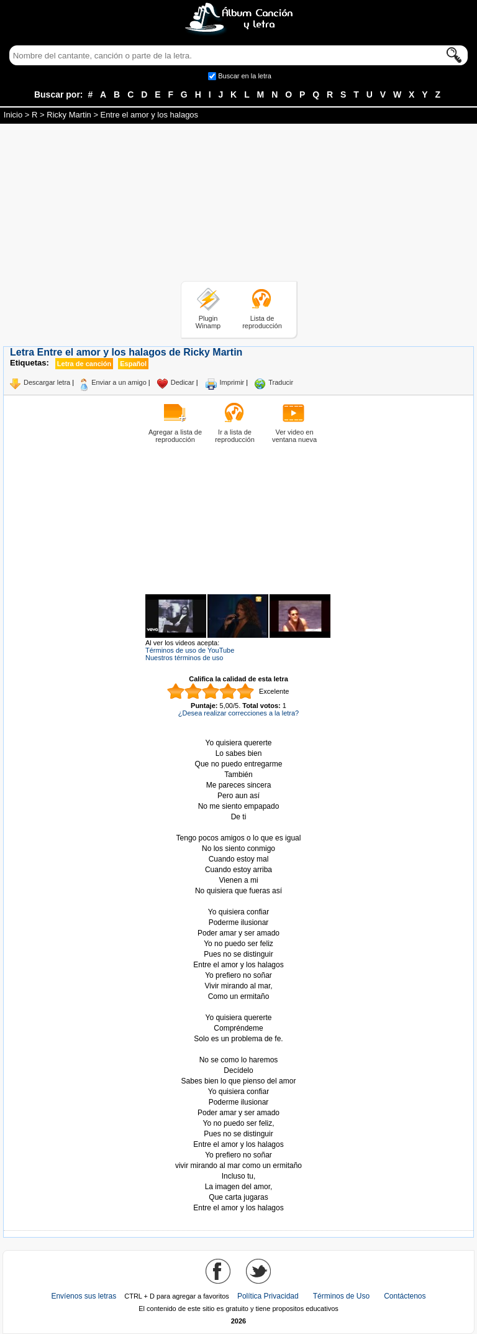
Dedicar (182, 382)
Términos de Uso (341, 1296)
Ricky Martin (69, 114)
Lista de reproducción (262, 322)
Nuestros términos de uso (184, 657)
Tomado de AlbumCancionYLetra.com (238, 1049)
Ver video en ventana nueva (294, 435)
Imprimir (232, 382)
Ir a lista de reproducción (235, 435)
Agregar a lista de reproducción (175, 435)
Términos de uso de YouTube (189, 650)
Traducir (280, 382)
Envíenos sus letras (83, 1296)
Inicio (13, 114)
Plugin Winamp (208, 322)
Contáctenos (404, 1296)
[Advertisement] (238, 204)
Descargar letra (47, 382)
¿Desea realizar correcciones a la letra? (238, 713)
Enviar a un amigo (119, 382)
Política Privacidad (268, 1296)
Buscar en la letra (244, 76)
